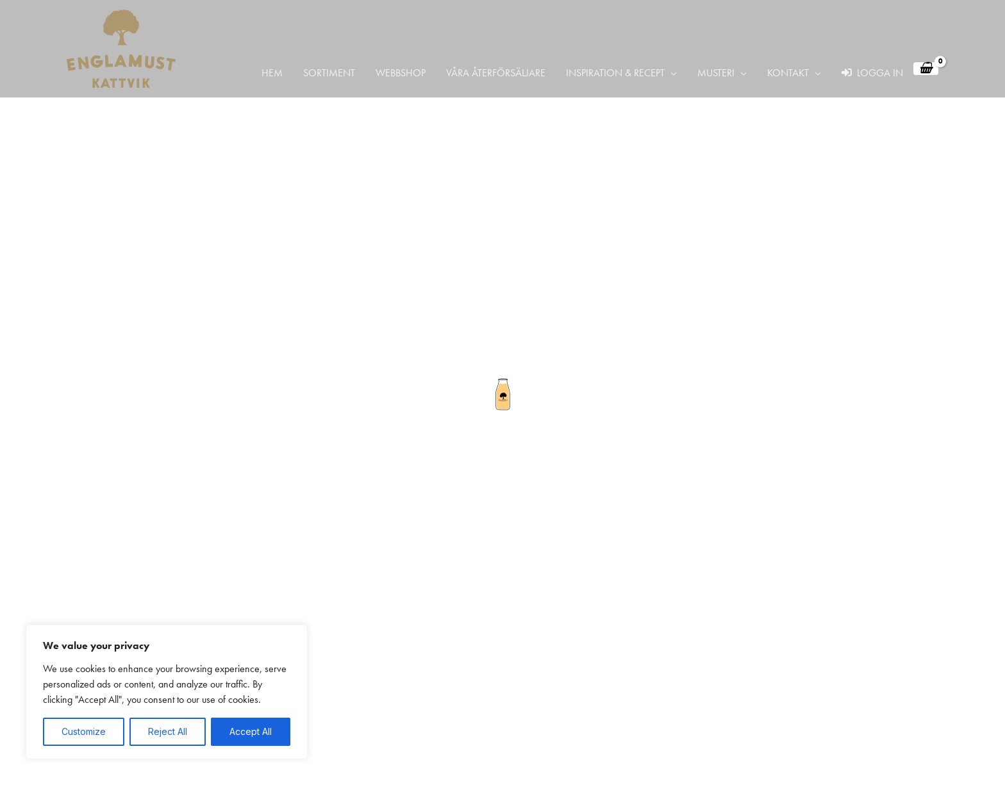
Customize (84, 731)
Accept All (250, 731)
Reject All (167, 731)
